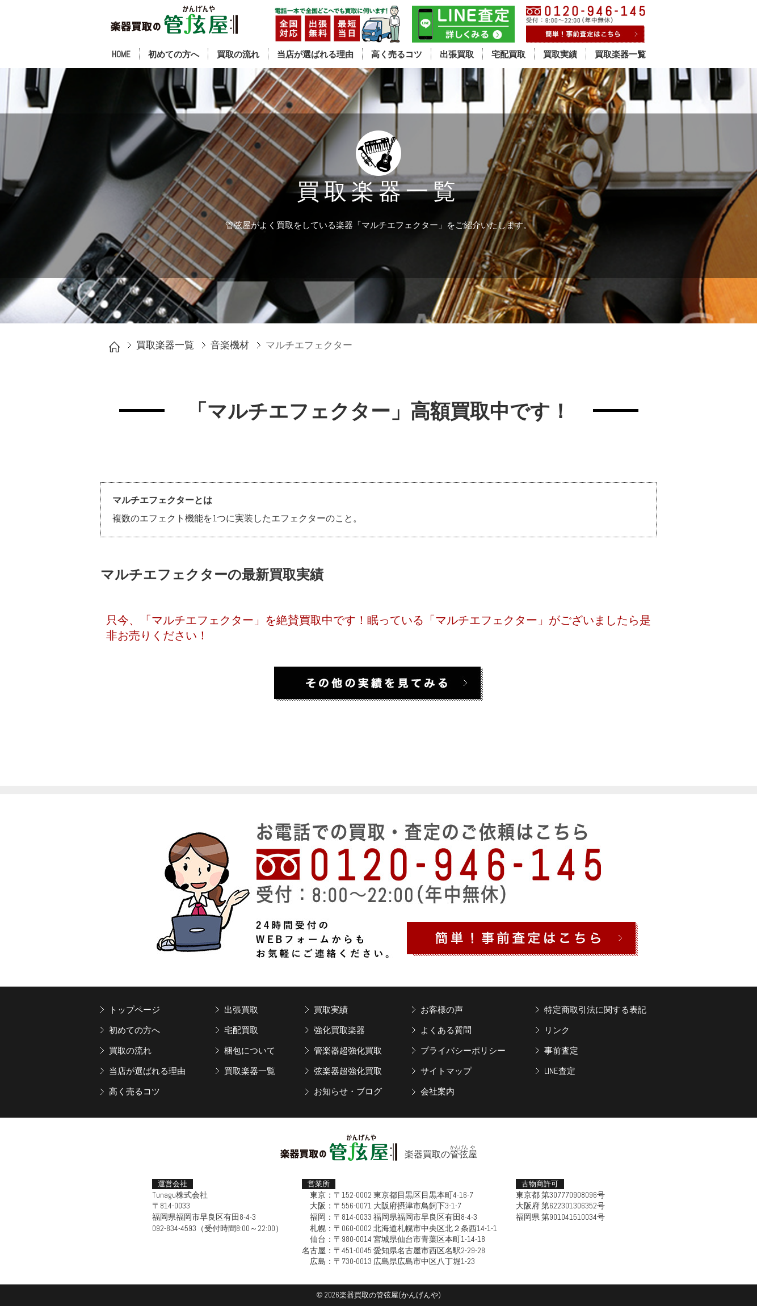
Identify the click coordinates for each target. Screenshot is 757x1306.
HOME (121, 54)
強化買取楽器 (339, 1030)
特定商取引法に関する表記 (595, 1009)
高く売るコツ (396, 54)
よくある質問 (446, 1030)
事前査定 (561, 1050)
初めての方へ (173, 54)
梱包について (249, 1050)
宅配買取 (508, 54)
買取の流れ (238, 54)
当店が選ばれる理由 (315, 54)
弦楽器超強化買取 (348, 1070)
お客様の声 (441, 1009)
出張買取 (457, 54)
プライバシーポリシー (463, 1050)
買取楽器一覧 (620, 54)
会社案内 (437, 1091)
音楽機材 (230, 345)
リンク (557, 1030)
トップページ (134, 1009)
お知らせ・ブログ (348, 1091)
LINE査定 (559, 1070)
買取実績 (560, 54)
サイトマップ (446, 1070)
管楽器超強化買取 (348, 1050)
